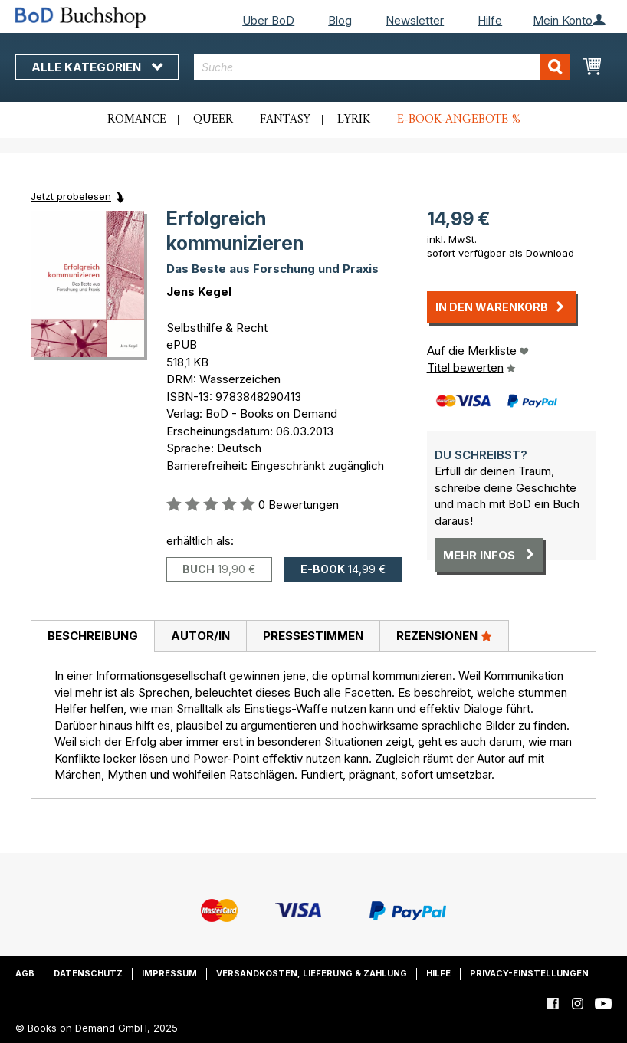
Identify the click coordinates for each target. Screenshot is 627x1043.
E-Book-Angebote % (458, 119)
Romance (136, 119)
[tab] (92, 637)
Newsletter (415, 20)
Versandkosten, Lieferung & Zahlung (311, 973)
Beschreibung (93, 635)
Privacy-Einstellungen (529, 973)
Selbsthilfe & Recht (217, 327)
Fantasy (285, 119)
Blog (340, 20)
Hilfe (490, 20)
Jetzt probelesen (71, 196)
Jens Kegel (198, 291)
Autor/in (200, 635)
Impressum (169, 973)
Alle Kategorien (96, 67)
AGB (24, 973)
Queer (213, 119)
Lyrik (353, 119)
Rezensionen (444, 635)
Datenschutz (88, 973)
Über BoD (268, 20)
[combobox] (382, 67)
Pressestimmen (313, 635)
